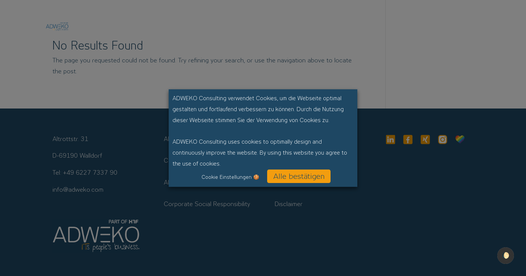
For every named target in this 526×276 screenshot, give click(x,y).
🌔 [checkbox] (505, 255)
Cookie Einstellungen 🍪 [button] (230, 177)
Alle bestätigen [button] (299, 176)
